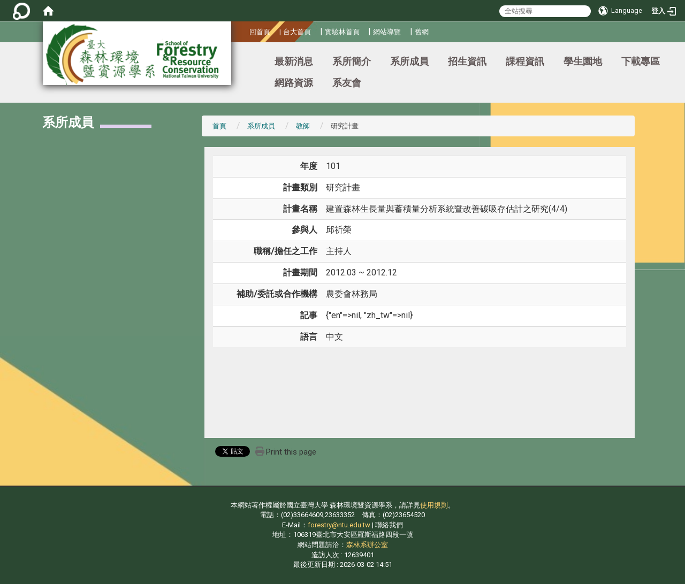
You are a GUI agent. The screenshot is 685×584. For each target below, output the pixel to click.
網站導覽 (387, 32)
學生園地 (583, 61)
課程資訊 (525, 61)
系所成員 (409, 61)
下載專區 (640, 61)
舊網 (422, 32)
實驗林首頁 (342, 32)
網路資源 (294, 82)
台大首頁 (297, 32)
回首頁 (259, 32)
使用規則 (434, 505)
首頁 (219, 126)
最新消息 (294, 61)
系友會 (346, 82)
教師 (303, 126)
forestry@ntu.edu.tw (339, 525)
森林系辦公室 (367, 545)
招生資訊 (467, 61)
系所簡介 (351, 61)
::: (245, 30)
